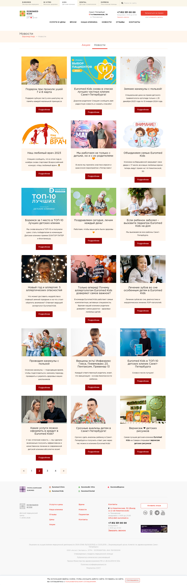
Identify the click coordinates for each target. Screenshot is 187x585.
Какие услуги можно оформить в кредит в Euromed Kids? (44, 431)
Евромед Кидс (28, 36)
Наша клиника (89, 22)
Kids (68, 3)
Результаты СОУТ (93, 568)
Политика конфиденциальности (93, 564)
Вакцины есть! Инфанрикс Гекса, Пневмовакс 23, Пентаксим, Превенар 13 (93, 364)
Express (109, 3)
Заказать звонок (123, 17)
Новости (107, 22)
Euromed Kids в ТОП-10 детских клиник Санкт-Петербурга (143, 364)
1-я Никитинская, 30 (98, 14)
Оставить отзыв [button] (154, 505)
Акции (86, 45)
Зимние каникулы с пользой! (143, 89)
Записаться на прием (154, 13)
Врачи (73, 22)
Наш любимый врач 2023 (44, 153)
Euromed (30, 3)
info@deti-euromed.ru (118, 518)
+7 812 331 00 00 (126, 12)
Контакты (134, 22)
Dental (87, 3)
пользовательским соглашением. (80, 581)
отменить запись (156, 17)
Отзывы (120, 22)
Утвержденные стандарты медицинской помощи (93, 554)
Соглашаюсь (132, 580)
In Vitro (50, 3)
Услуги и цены (57, 22)
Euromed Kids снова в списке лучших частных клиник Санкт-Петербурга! (93, 92)
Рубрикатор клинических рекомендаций (93, 557)
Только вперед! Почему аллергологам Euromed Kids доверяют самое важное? (93, 290)
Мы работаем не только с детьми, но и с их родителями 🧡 (93, 156)
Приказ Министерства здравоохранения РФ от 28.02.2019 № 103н (93, 561)
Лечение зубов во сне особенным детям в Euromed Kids (143, 290)
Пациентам (84, 514)
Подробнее (44, 110)
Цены (51, 519)
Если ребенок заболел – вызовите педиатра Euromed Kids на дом (143, 223)
